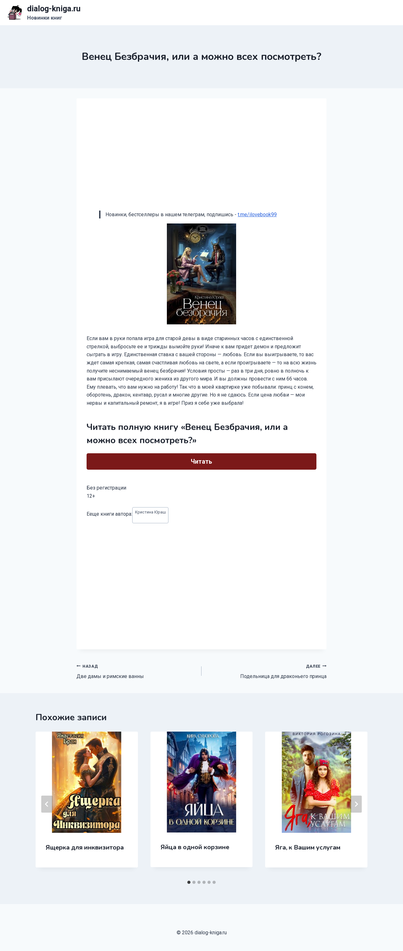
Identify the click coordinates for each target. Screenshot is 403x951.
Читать (201, 461)
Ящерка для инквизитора (85, 847)
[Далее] (356, 804)
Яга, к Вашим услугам (307, 847)
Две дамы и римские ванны (136, 671)
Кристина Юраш (150, 512)
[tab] (188, 882)
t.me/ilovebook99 (257, 214)
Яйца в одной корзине (195, 847)
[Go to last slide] (47, 804)
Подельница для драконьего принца (266, 671)
